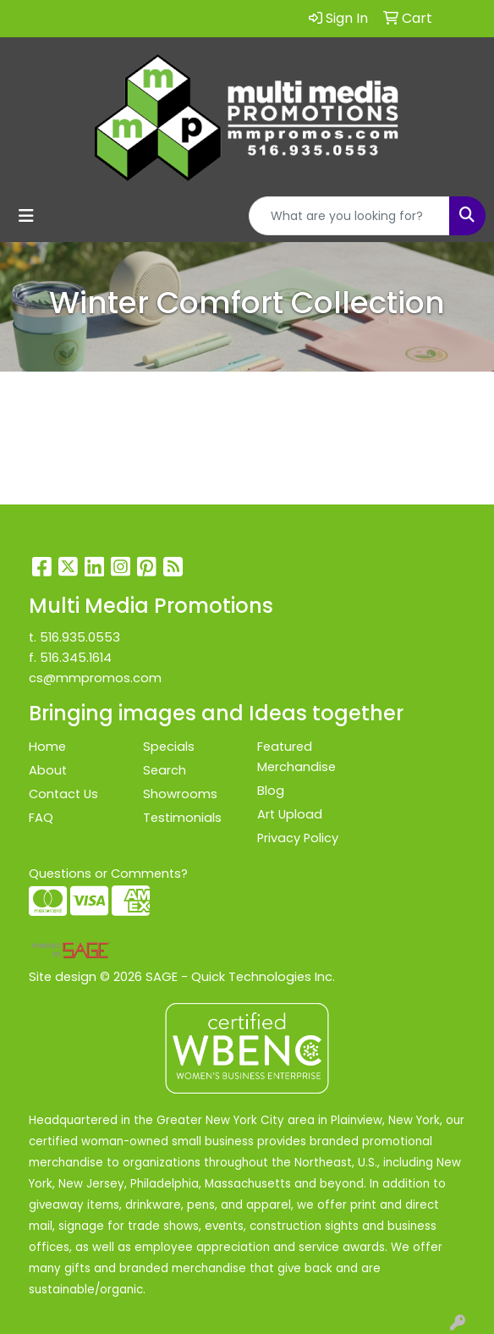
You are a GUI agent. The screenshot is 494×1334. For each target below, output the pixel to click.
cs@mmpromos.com (95, 678)
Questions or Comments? (108, 873)
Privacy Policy (297, 838)
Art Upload (289, 814)
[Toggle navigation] (26, 216)
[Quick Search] (349, 215)
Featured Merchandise (296, 756)
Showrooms (180, 794)
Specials (169, 746)
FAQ (41, 817)
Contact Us (63, 794)
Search (164, 770)
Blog (270, 790)
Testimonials (182, 817)
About (48, 770)
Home (47, 746)
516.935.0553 (80, 637)
